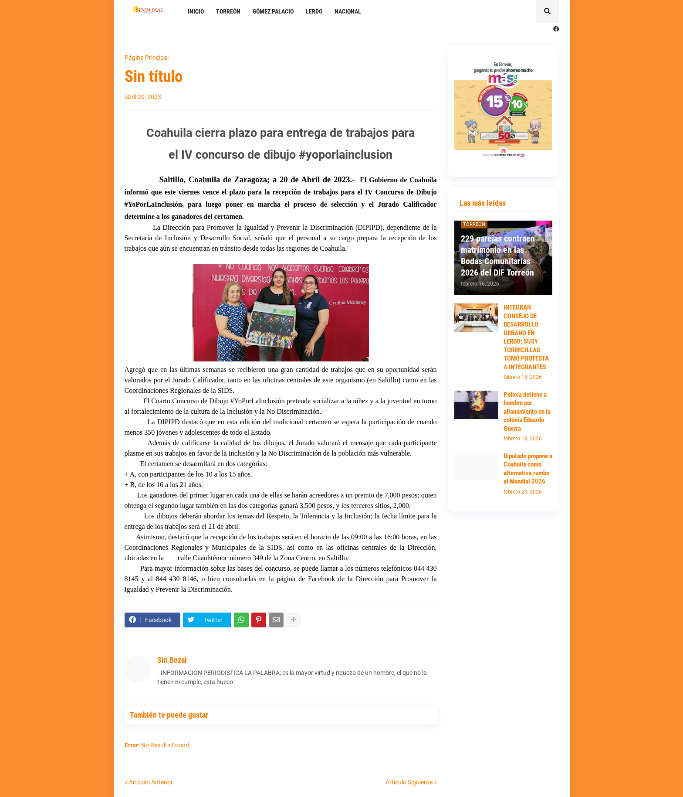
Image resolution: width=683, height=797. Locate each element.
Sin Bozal (172, 659)
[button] (547, 11)
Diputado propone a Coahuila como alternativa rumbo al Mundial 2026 (528, 469)
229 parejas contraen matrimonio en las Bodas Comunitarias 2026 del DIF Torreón (498, 255)
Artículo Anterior (151, 782)
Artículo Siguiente (409, 782)
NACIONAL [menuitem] (348, 11)
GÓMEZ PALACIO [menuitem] (273, 11)
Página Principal (147, 57)
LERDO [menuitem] (314, 11)
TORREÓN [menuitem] (228, 11)
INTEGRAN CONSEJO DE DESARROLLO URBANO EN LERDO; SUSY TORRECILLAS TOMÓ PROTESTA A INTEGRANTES (526, 337)
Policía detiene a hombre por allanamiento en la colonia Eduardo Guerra (527, 412)
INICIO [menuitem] (196, 11)
